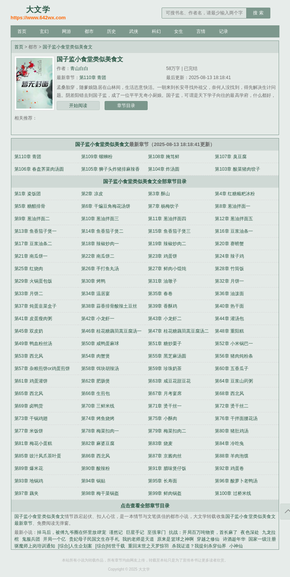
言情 (200, 31)
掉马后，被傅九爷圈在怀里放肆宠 (71, 532)
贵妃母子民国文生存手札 (94, 539)
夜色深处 (250, 532)
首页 (21, 31)
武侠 (133, 31)
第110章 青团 (92, 77)
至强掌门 (156, 532)
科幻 (156, 31)
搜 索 (258, 13)
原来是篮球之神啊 (175, 539)
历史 (111, 31)
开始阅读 (78, 105)
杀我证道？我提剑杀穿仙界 (199, 546)
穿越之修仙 (208, 539)
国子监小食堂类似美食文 (68, 47)
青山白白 (79, 68)
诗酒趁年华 (234, 539)
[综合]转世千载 (110, 546)
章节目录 (126, 105)
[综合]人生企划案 (75, 546)
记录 (223, 31)
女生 (178, 31)
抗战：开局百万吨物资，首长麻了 (203, 532)
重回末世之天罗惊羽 (148, 546)
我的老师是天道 (138, 539)
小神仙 (236, 546)
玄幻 (44, 31)
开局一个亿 (54, 539)
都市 (89, 31)
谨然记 (116, 532)
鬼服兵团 (31, 539)
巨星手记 (135, 532)
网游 (66, 31)
